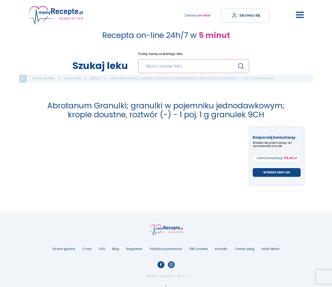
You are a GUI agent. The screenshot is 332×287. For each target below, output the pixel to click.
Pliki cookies (199, 249)
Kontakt (221, 249)
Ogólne (96, 78)
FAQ (102, 249)
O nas (87, 249)
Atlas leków (72, 78)
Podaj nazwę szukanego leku (160, 54)
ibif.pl (181, 276)
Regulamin (134, 249)
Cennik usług (244, 249)
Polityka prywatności (166, 249)
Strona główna (44, 78)
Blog (115, 249)
